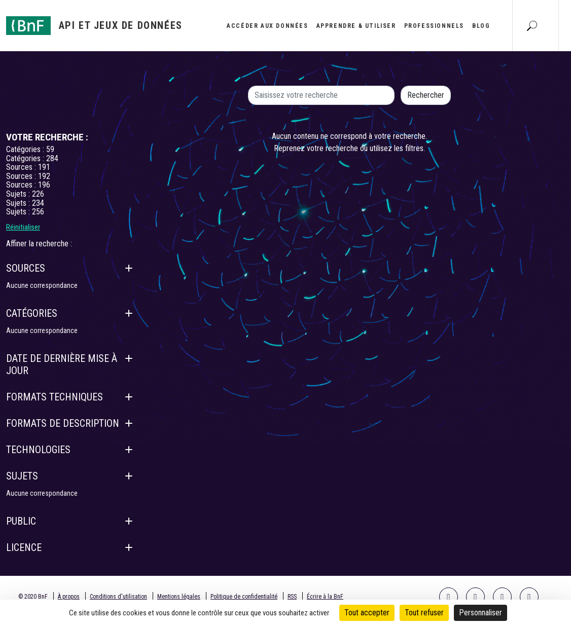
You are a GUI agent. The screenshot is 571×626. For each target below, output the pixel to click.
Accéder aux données (267, 25)
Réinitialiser (23, 227)
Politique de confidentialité (243, 596)
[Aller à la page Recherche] (532, 25)
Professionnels (434, 25)
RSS (292, 596)
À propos (69, 596)
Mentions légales (178, 596)
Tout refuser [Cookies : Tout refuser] (424, 612)
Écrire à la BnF (325, 596)
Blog (481, 25)
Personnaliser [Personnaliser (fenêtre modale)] (480, 612)
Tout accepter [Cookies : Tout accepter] (366, 612)
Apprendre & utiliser (356, 25)
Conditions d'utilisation (118, 596)
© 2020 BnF (33, 596)
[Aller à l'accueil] (94, 26)
